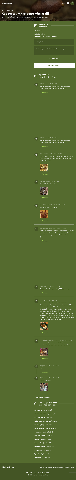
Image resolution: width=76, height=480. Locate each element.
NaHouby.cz (7, 3)
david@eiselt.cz (43, 475)
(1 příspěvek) (43, 425)
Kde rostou (48, 467)
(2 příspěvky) (44, 414)
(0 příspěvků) (43, 410)
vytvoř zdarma (52, 36)
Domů (42, 467)
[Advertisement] (16, 52)
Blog (72, 467)
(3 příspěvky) (45, 428)
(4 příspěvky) (42, 439)
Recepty (62, 467)
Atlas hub (56, 467)
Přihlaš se (37, 36)
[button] (67, 3)
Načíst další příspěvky (43, 397)
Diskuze (67, 467)
